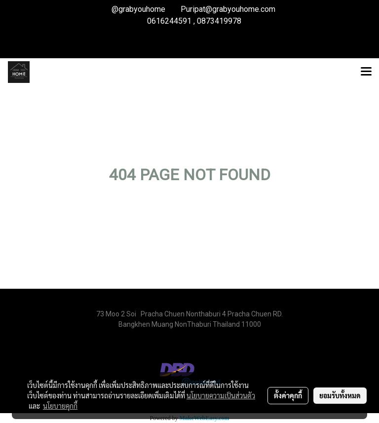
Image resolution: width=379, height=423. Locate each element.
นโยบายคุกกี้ (60, 405)
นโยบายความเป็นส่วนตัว (221, 395)
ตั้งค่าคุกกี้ (288, 395)
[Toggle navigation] (366, 72)
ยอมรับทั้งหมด (340, 395)
